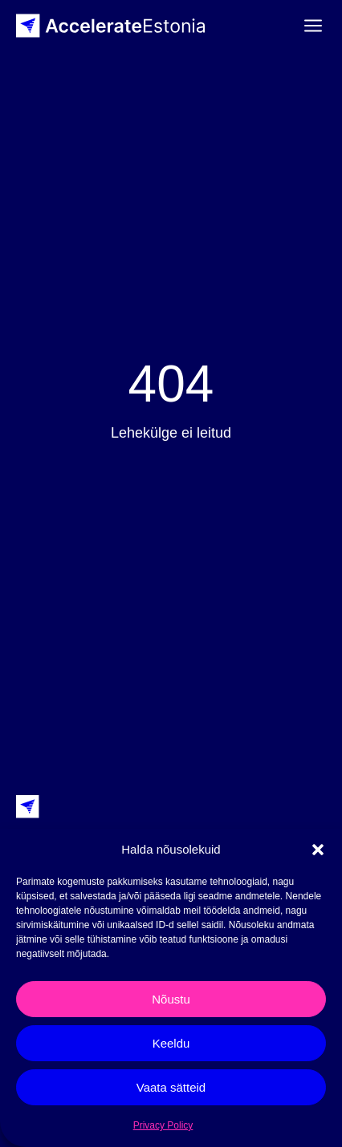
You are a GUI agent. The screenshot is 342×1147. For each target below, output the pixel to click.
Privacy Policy (163, 1125)
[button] (318, 850)
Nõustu (171, 999)
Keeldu (171, 1043)
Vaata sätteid (171, 1087)
